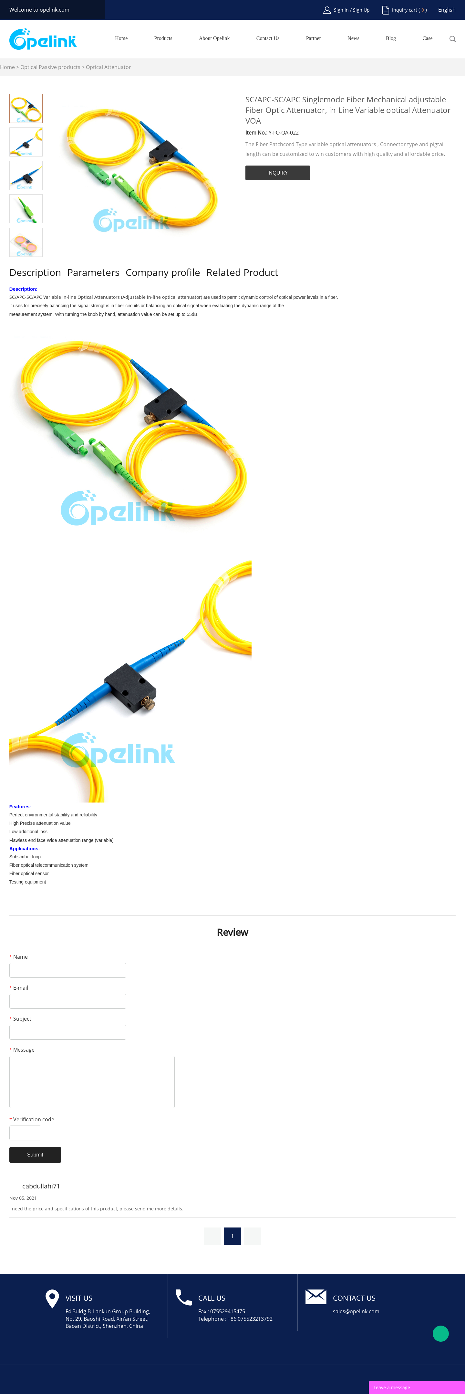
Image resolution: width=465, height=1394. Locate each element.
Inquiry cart (404, 10)
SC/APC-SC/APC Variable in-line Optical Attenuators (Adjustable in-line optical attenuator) (106, 297)
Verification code (31, 1119)
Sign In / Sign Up (352, 10)
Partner (313, 38)
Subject (20, 1018)
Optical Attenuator (108, 67)
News (353, 38)
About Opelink (214, 38)
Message (22, 1049)
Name (18, 956)
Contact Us (268, 38)
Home (121, 38)
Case (427, 38)
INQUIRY (277, 172)
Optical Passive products (50, 67)
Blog (391, 38)
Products (163, 38)
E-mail (18, 987)
